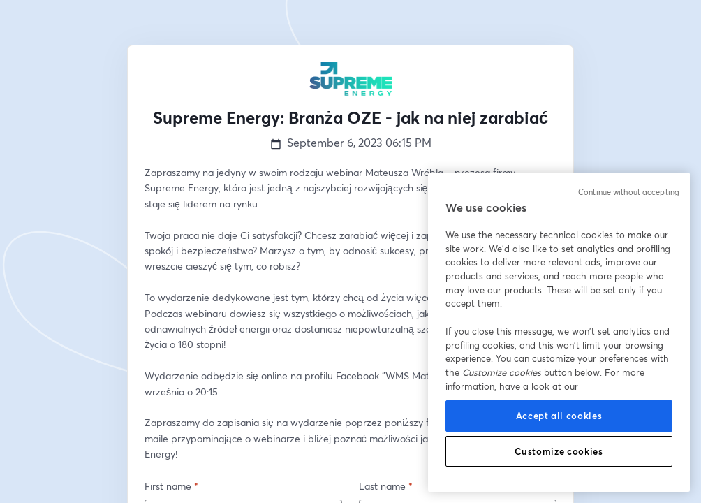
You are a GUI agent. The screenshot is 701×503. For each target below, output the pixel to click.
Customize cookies (559, 451)
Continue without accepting (628, 192)
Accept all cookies (559, 415)
